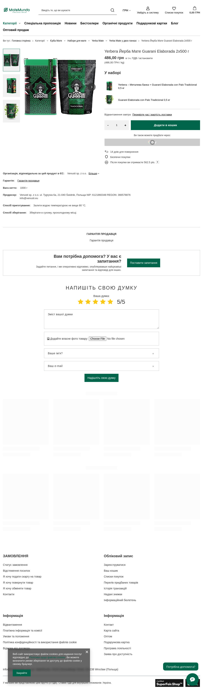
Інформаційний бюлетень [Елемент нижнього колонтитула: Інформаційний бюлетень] (120, 600)
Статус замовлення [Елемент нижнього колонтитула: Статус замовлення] (15, 564)
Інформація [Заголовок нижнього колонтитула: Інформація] (13, 616)
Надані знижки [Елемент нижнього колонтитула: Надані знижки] (113, 594)
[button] (29, 87)
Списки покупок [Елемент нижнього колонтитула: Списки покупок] (114, 576)
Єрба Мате (56, 40)
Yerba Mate (98, 40)
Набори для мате (76, 40)
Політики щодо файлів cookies (47, 657)
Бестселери (89, 23)
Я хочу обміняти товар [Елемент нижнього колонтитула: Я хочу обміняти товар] (17, 588)
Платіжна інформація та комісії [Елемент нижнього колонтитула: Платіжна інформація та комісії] (22, 630)
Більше (93, 173)
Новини (71, 23)
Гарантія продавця (28, 180)
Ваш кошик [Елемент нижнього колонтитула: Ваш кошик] (111, 570)
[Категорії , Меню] (20, 24)
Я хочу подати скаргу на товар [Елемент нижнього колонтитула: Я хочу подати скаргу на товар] (22, 576)
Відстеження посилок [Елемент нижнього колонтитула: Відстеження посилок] (16, 570)
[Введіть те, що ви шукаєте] (78, 10)
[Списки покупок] (174, 10)
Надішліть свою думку (101, 377)
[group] (60, 87)
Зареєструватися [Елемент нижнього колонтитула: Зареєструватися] (115, 564)
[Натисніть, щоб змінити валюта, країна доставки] (127, 10)
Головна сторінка (21, 40)
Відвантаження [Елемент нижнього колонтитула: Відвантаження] (12, 624)
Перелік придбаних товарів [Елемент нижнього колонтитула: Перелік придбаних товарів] (121, 582)
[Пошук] (112, 10)
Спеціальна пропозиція (42, 23)
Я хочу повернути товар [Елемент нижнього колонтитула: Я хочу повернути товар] (18, 582)
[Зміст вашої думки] (101, 319)
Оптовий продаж (16, 30)
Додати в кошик (165, 125)
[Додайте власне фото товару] (115, 339)
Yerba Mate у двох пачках (123, 40)
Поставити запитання (143, 262)
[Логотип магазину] (17, 10)
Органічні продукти (117, 23)
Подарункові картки (152, 23)
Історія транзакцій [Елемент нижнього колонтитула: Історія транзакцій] (115, 588)
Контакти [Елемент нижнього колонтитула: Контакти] (8, 594)
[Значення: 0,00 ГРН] (195, 10)
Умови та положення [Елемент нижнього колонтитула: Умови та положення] (16, 636)
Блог (175, 23)
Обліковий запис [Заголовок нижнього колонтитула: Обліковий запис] (118, 556)
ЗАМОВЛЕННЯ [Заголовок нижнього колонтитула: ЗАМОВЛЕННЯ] (15, 556)
